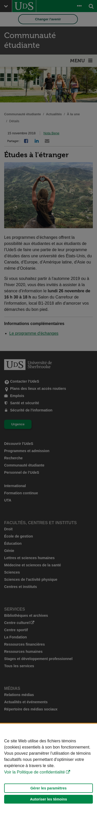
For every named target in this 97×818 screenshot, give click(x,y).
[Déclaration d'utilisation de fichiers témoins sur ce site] (48, 771)
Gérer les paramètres (48, 788)
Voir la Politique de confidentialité (34, 772)
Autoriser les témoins (48, 799)
